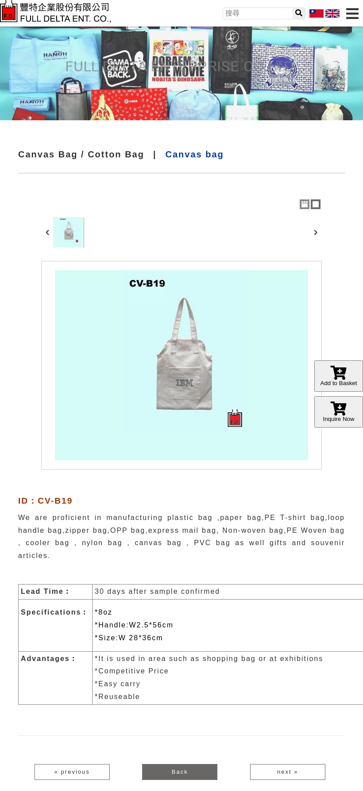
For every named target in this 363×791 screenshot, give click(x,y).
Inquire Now (339, 411)
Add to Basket (339, 376)
